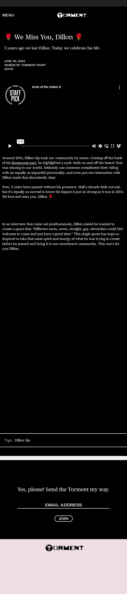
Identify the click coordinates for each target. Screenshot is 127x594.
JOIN (64, 518)
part (24, 163)
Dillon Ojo (22, 440)
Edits (8, 69)
